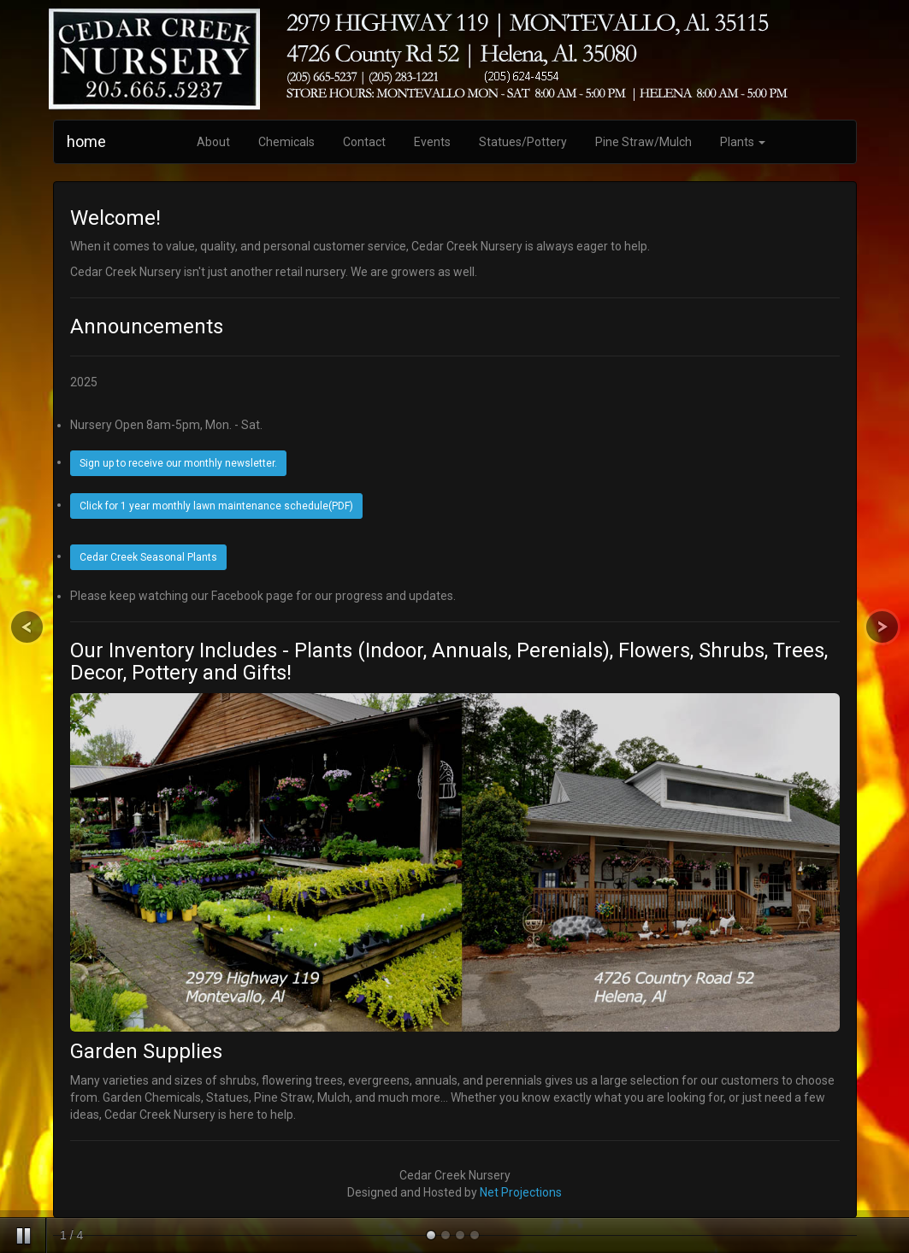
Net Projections (521, 1192)
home (86, 141)
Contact (364, 142)
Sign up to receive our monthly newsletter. (178, 463)
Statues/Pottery (523, 142)
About (213, 142)
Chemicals (286, 142)
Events (432, 142)
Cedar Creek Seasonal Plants (148, 557)
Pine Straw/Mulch (643, 142)
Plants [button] (742, 142)
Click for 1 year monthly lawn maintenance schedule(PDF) (216, 506)
